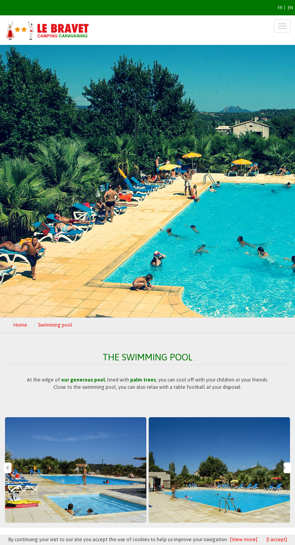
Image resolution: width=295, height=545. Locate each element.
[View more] (243, 539)
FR (280, 7)
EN (290, 7)
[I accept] (277, 539)
